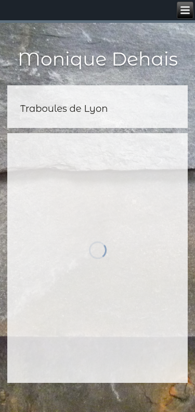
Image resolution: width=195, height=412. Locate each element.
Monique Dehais (98, 58)
